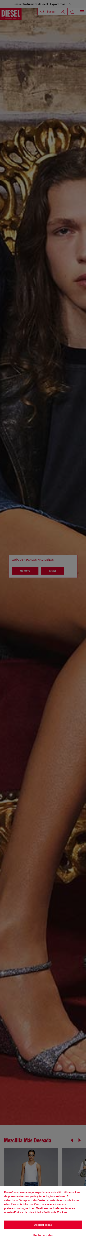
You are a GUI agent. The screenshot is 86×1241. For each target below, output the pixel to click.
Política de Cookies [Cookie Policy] (55, 1212)
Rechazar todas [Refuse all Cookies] (43, 1235)
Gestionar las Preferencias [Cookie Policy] (52, 1208)
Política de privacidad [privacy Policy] (27, 1212)
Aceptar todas (43, 1224)
